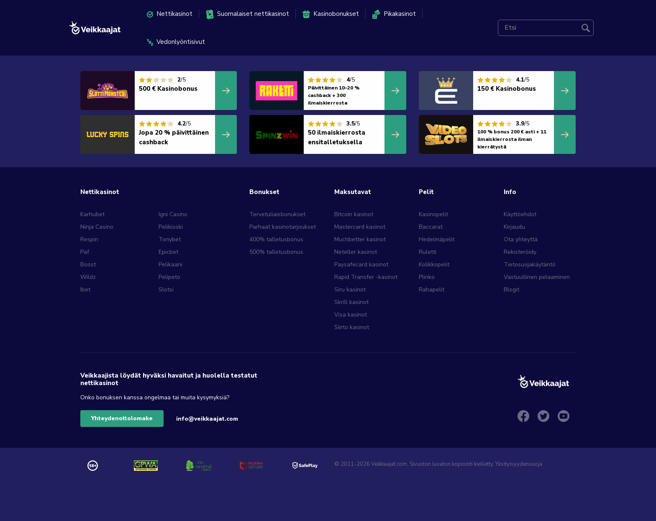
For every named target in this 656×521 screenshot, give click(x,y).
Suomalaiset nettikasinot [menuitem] (247, 14)
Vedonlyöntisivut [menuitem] (176, 42)
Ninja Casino (96, 227)
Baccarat (431, 227)
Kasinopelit (433, 214)
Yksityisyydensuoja (518, 464)
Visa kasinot (350, 315)
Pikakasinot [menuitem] (394, 14)
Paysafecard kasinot (361, 264)
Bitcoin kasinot (353, 214)
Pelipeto (169, 277)
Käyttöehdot (520, 214)
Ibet (85, 290)
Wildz (88, 277)
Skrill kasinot (351, 302)
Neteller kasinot (355, 252)
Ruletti (427, 252)
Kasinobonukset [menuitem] (330, 14)
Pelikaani (170, 264)
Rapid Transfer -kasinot (365, 277)
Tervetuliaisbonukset (277, 214)
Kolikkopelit (434, 264)
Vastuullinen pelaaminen (537, 277)
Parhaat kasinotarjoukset (282, 227)
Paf (84, 252)
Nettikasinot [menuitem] (169, 14)
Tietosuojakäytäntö (530, 264)
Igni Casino (173, 214)
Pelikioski (171, 227)
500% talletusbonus (276, 252)
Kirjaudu (514, 227)
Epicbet (168, 252)
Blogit (511, 290)
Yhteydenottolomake (122, 418)
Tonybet (170, 239)
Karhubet (92, 214)
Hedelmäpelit (436, 239)
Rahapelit (431, 290)
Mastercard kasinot (359, 227)
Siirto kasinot (351, 327)
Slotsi (166, 290)
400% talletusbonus (276, 239)
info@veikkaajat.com (207, 419)
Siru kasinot (350, 290)
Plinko (427, 277)
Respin (89, 239)
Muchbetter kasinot (360, 239)
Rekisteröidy (520, 252)
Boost (88, 264)
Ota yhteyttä (521, 239)
